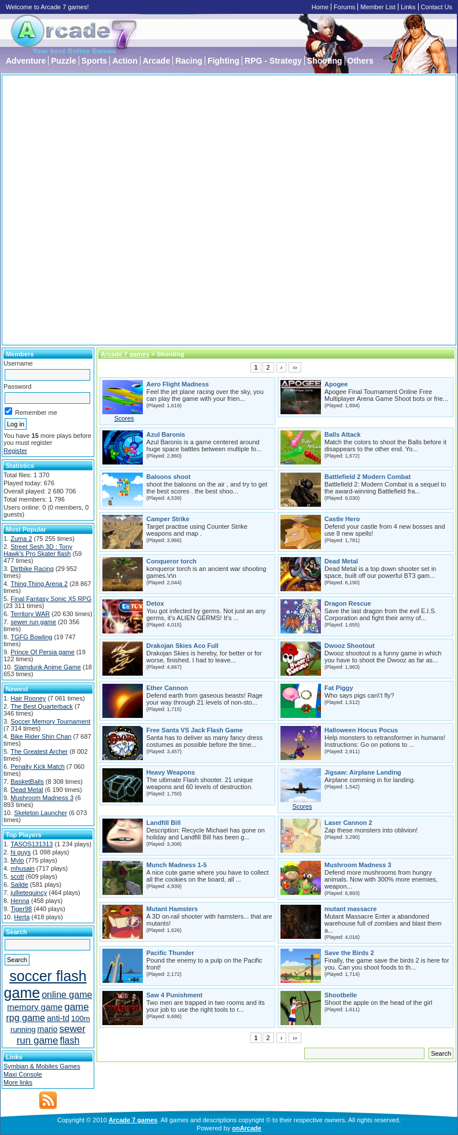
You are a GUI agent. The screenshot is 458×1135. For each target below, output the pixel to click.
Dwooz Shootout (349, 645)
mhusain (22, 868)
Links (408, 6)
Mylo (17, 860)
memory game (34, 1007)
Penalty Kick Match (37, 766)
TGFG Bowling (31, 636)
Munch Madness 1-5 (176, 864)
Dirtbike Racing (32, 568)
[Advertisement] (133, 210)
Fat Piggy (338, 687)
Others (361, 60)
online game (67, 995)
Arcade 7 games (125, 354)
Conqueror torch (171, 561)
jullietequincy (28, 892)
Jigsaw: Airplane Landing (362, 772)
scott (17, 876)
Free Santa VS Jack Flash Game (194, 730)
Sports (94, 60)
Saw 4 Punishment (174, 995)
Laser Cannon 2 (348, 822)
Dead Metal (26, 789)
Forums (344, 6)
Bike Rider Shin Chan (40, 736)
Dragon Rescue (347, 603)
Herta (21, 916)
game (76, 1006)
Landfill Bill (163, 822)
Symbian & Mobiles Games (41, 1066)
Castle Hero (342, 518)
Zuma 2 (21, 538)
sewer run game (33, 621)
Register (15, 450)
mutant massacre (350, 908)
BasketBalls (26, 781)
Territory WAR (30, 613)
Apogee (336, 384)
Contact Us (436, 6)
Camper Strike (168, 518)
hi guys (20, 852)
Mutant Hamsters (172, 908)
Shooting (324, 60)
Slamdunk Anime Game (47, 667)
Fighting (223, 60)
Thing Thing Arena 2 (39, 583)
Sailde (19, 884)
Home (320, 6)
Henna (19, 900)
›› (295, 367)
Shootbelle (340, 995)
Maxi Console (22, 1074)
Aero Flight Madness (177, 384)
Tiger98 (21, 908)
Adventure (26, 60)
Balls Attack (342, 434)
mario (48, 1029)
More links (17, 1082)
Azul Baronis (165, 434)
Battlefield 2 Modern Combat (367, 476)
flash (70, 1040)
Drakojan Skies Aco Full (182, 645)
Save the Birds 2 (349, 952)
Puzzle (63, 60)
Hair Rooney (28, 698)
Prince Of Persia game (42, 651)
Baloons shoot (168, 476)
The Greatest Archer (39, 751)
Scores (124, 418)
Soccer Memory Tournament (50, 721)
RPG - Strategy (273, 60)
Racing (188, 60)
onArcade (246, 1128)
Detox (155, 603)
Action (125, 60)
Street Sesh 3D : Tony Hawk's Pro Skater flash (37, 550)
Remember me (31, 412)
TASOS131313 (31, 844)
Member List (378, 6)
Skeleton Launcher (40, 812)
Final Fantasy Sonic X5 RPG (50, 598)
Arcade (156, 60)
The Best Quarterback (41, 706)
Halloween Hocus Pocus (361, 730)
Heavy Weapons (170, 772)
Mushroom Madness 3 (41, 797)
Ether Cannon (167, 687)
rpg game (25, 1018)
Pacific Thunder (170, 952)
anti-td (58, 1018)
